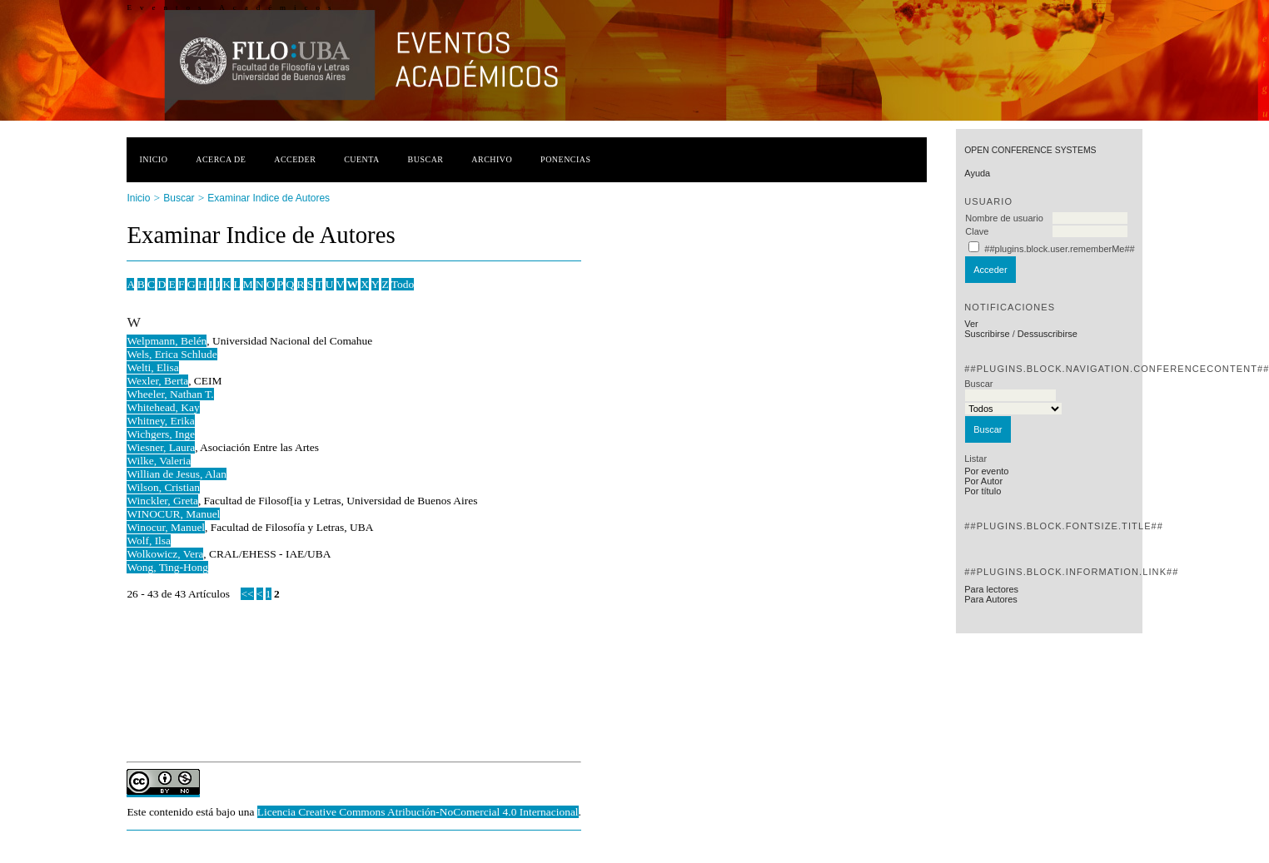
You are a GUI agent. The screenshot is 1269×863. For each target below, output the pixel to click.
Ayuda (977, 173)
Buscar (426, 159)
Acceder (295, 159)
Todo (402, 284)
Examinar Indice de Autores (268, 198)
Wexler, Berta (157, 380)
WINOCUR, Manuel (173, 514)
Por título (982, 491)
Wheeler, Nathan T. (170, 394)
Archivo (491, 159)
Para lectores (991, 589)
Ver (971, 324)
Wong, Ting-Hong (167, 567)
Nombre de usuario (1004, 218)
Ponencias (565, 159)
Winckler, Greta (162, 500)
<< (247, 594)
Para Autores (991, 599)
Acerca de (221, 159)
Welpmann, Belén (167, 341)
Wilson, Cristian (163, 487)
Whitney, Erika (160, 420)
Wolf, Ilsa (149, 540)
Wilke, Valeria (159, 460)
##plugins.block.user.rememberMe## (1059, 249)
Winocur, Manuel (166, 527)
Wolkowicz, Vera (165, 554)
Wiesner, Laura (161, 447)
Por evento (986, 471)
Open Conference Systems (1030, 150)
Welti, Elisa (152, 367)
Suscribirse (986, 334)
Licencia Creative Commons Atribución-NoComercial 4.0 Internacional (418, 812)
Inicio (153, 159)
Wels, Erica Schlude (171, 354)
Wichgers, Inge (161, 434)
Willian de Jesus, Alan (176, 474)
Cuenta (362, 159)
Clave (976, 231)
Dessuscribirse (1047, 334)
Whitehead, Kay (163, 407)
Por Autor (983, 481)
